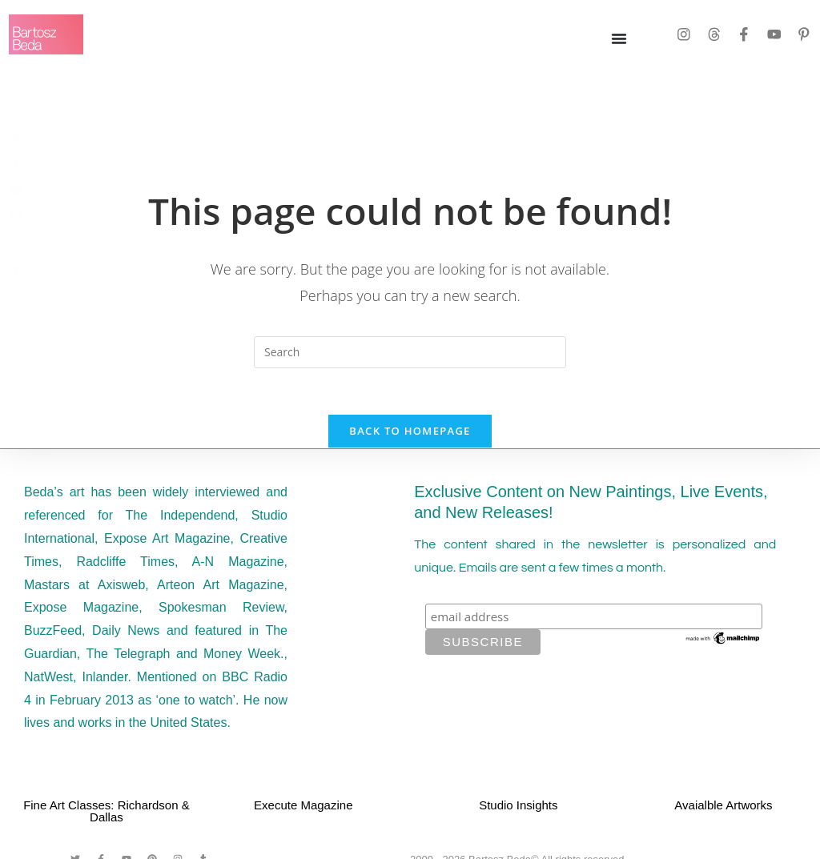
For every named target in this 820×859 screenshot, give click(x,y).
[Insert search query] (410, 352)
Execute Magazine (303, 807)
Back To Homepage (409, 433)
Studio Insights (518, 807)
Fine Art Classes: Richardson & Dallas (106, 813)
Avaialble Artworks (723, 807)
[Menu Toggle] (619, 38)
